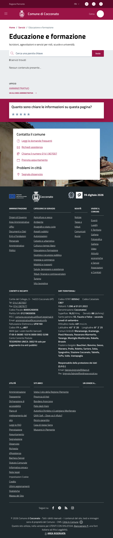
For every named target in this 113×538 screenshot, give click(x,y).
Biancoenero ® (81, 526)
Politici (12, 250)
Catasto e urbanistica (44, 241)
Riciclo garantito (41, 420)
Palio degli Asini (41, 406)
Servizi (21, 27)
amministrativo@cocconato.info (31, 320)
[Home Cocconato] (37, 14)
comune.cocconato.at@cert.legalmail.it (34, 317)
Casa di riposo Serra (43, 425)
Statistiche (14, 491)
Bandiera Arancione (43, 401)
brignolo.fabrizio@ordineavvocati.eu (80, 373)
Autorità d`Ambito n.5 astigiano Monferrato (55, 410)
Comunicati (80, 231)
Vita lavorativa (41, 283)
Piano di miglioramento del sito (18, 415)
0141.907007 (19, 302)
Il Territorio (96, 230)
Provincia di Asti (41, 396)
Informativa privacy (18, 467)
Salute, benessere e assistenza (49, 269)
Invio (97, 53)
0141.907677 (20, 306)
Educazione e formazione (46, 250)
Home (12, 27)
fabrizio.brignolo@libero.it (77, 370)
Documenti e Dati (17, 231)
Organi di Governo (18, 217)
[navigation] (6, 13)
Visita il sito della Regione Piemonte (51, 392)
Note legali (14, 472)
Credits (12, 481)
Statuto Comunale (18, 462)
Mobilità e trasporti (43, 264)
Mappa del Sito (16, 495)
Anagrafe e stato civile (45, 226)
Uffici (11, 226)
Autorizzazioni (40, 236)
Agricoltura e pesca (43, 217)
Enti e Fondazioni (17, 236)
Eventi (94, 220)
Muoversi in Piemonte (44, 429)
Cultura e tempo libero (44, 245)
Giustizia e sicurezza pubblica (48, 255)
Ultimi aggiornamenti (19, 486)
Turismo (37, 278)
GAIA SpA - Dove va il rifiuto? (48, 415)
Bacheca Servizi (16, 458)
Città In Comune (70, 522)
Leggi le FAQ (15, 425)
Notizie (78, 217)
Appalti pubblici (41, 231)
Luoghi (94, 225)
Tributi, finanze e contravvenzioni (50, 274)
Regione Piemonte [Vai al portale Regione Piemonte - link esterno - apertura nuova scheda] (17, 3)
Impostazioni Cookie (19, 477)
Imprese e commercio (44, 259)
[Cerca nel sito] (100, 13)
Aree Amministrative (19, 222)
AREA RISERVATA (54, 533)
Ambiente (38, 222)
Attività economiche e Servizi (97, 258)
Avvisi (77, 236)
